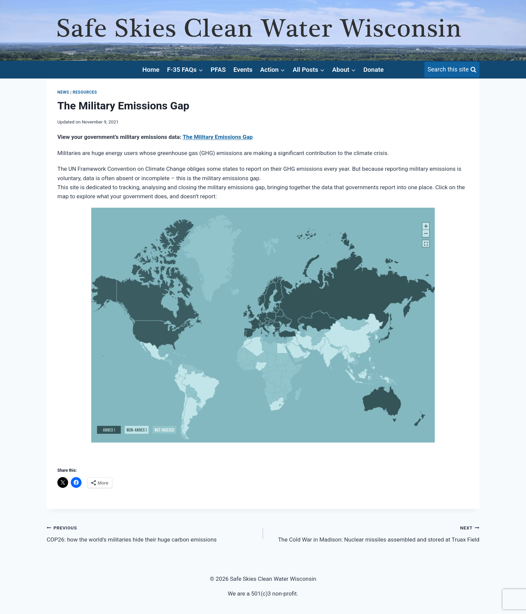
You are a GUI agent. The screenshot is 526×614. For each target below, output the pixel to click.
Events (243, 69)
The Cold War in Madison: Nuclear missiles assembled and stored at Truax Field (374, 533)
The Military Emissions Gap (217, 137)
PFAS (218, 69)
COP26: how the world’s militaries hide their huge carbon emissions (152, 533)
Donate (373, 69)
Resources (85, 92)
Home (150, 69)
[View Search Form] (451, 70)
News (63, 92)
